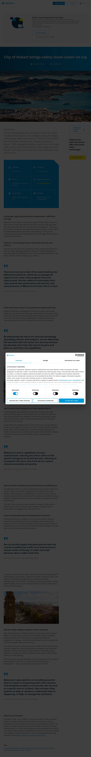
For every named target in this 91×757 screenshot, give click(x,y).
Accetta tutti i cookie (71, 400)
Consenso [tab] (19, 360)
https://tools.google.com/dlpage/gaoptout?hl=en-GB (30, 384)
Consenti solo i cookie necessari (19, 400)
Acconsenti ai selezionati (45, 400)
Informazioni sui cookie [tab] (72, 360)
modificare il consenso (69, 384)
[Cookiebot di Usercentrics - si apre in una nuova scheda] (76, 355)
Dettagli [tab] (45, 360)
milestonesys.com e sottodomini (70, 380)
